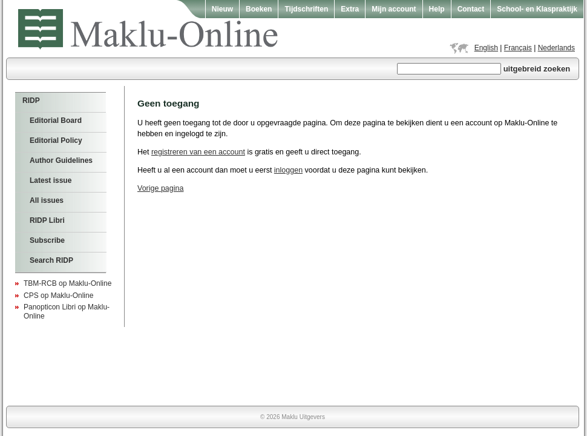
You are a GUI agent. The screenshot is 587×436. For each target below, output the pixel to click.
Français (518, 48)
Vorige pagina (160, 188)
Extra (350, 9)
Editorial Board (56, 120)
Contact (471, 9)
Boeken (259, 9)
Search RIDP (51, 260)
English (486, 48)
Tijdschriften (306, 9)
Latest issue (50, 180)
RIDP (31, 100)
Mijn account (394, 9)
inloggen (288, 170)
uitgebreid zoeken (537, 68)
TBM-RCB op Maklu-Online (67, 283)
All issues (47, 200)
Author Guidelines (61, 160)
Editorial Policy (56, 140)
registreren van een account (198, 152)
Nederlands (556, 48)
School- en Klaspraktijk (537, 9)
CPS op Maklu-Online (58, 295)
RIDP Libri (47, 220)
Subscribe (47, 240)
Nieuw (222, 9)
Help (437, 9)
